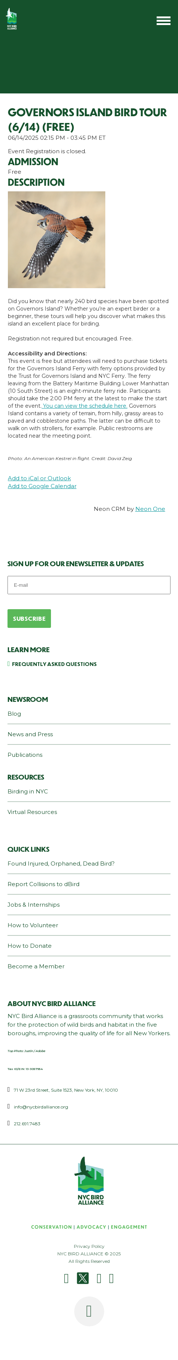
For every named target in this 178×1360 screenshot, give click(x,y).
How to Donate (29, 945)
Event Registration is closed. (47, 151)
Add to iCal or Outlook (39, 478)
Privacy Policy (89, 1246)
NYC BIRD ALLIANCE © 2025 (89, 1253)
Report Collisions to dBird (43, 884)
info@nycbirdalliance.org (41, 1107)
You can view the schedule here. (84, 406)
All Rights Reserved (89, 1261)
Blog (14, 713)
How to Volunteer (32, 925)
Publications (24, 754)
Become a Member (35, 966)
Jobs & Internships (33, 904)
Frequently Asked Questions (54, 663)
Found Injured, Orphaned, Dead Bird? (61, 863)
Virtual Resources (32, 811)
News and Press (30, 734)
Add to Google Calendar (42, 486)
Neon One (150, 508)
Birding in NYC (27, 791)
